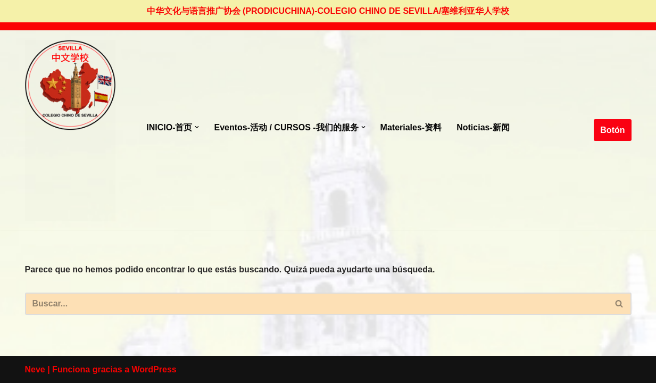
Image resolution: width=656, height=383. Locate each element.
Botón (612, 130)
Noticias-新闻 (483, 127)
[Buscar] (316, 304)
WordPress (154, 369)
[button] (197, 127)
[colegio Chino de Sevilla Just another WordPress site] (70, 130)
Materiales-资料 (411, 127)
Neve (35, 369)
